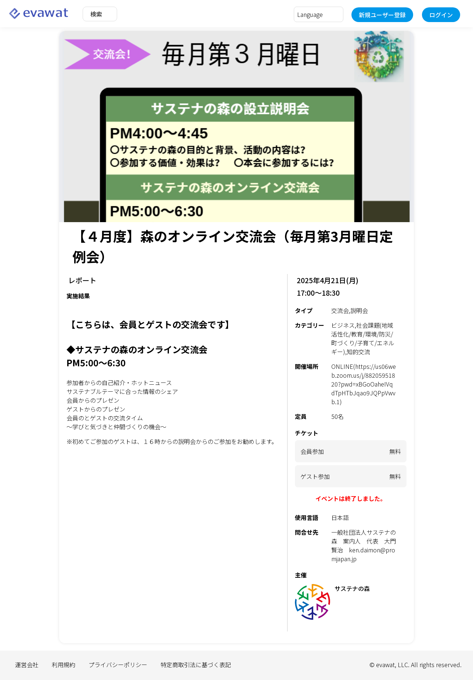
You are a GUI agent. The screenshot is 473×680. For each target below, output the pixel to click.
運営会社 (27, 664)
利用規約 (63, 664)
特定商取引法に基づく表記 (195, 664)
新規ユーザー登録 (382, 14)
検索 (96, 14)
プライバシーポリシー (118, 664)
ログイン (441, 14)
